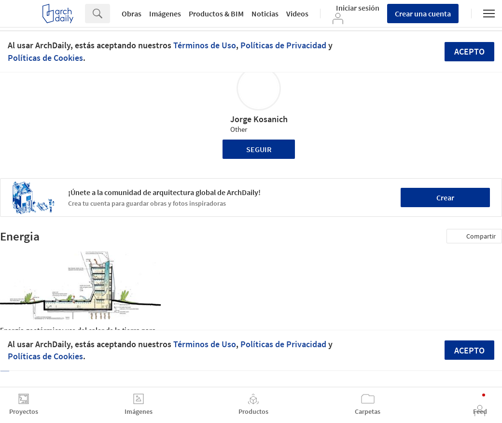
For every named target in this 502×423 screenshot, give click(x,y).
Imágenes (165, 13)
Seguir (259, 149)
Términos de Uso (204, 45)
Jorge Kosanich (259, 119)
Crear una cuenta (423, 13)
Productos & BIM (216, 13)
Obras (131, 13)
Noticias (265, 13)
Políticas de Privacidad (283, 45)
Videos (297, 13)
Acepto (469, 51)
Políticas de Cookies (45, 57)
